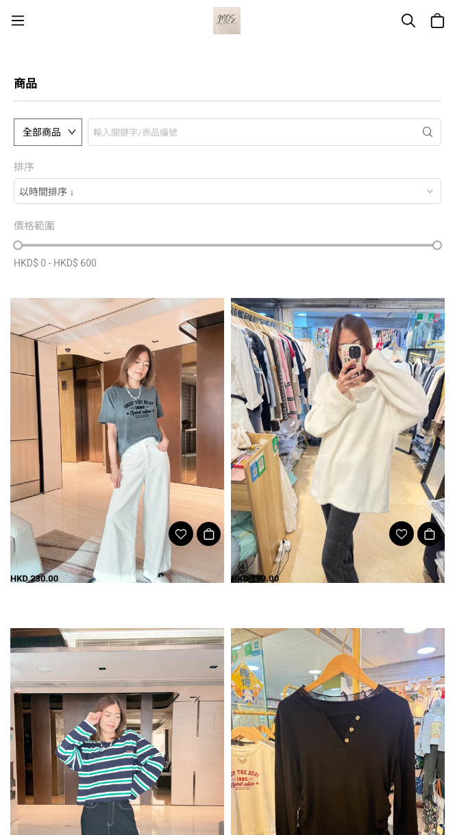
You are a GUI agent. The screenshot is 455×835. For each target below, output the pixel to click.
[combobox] (227, 191)
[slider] (18, 245)
